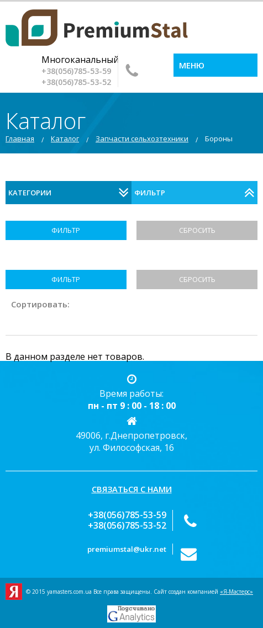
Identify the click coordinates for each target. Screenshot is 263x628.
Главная (20, 138)
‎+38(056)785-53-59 (76, 71)
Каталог (65, 138)
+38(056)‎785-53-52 (76, 82)
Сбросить (197, 230)
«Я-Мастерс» (236, 591)
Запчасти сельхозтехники (142, 138)
